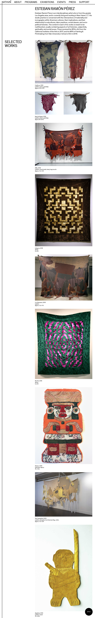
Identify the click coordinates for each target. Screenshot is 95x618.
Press (72, 2)
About (18, 2)
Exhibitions (47, 2)
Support (84, 2)
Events (61, 2)
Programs (31, 2)
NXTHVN (6, 2)
